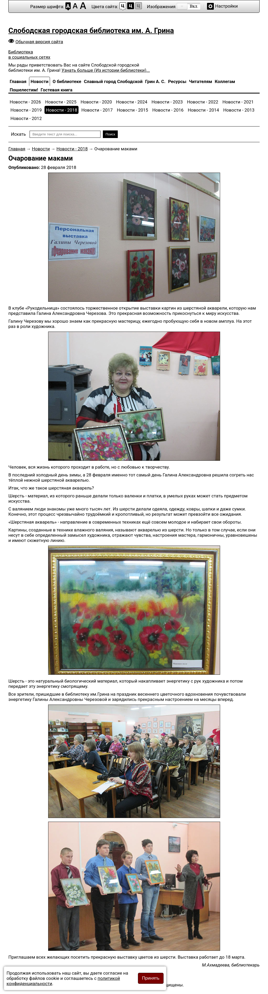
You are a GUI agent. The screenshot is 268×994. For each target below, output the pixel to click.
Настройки (226, 6)
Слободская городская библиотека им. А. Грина (91, 30)
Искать (18, 134)
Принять (150, 978)
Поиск (110, 134)
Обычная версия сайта (39, 41)
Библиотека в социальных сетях (29, 54)
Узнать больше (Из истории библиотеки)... (106, 70)
